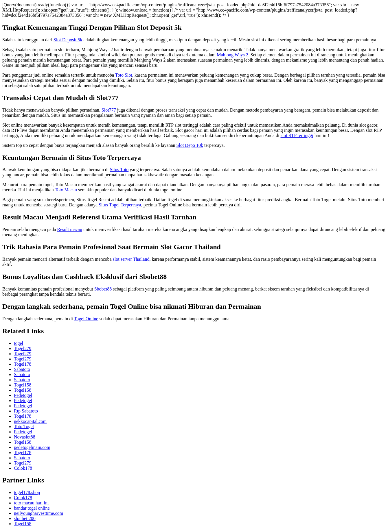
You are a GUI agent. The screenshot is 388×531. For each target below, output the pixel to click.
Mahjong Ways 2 (232, 54)
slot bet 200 (25, 518)
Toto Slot (123, 75)
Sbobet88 (103, 288)
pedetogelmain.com (32, 447)
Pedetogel (23, 395)
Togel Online (86, 318)
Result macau (69, 229)
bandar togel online (32, 508)
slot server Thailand (131, 259)
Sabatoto (22, 369)
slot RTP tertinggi (297, 135)
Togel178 (22, 364)
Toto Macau (66, 189)
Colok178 (23, 468)
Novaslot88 (24, 436)
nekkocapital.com (30, 421)
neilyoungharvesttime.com (38, 513)
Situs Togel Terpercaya (120, 204)
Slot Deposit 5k (68, 39)
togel (18, 343)
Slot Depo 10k (189, 145)
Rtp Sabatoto (26, 410)
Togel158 (22, 384)
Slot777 (109, 110)
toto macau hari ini (31, 502)
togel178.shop (27, 492)
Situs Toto (119, 169)
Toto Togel (24, 426)
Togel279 (22, 348)
